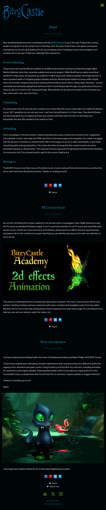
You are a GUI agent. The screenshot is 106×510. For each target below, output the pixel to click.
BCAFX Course (57, 43)
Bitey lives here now (53, 342)
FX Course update (53, 207)
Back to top (53, 501)
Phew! (53, 27)
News (47, 34)
